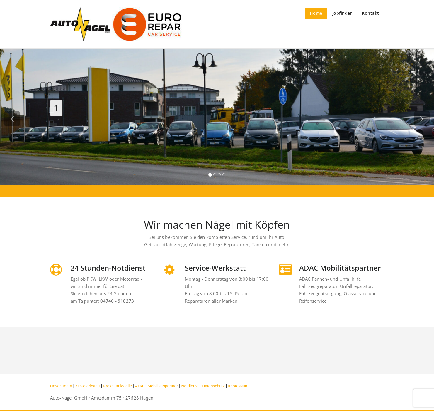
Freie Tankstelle (118, 386)
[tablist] (217, 176)
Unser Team (61, 386)
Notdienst (190, 386)
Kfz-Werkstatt (88, 386)
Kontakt (370, 13)
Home (316, 13)
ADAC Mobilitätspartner (157, 386)
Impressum (238, 386)
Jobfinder (342, 13)
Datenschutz (214, 386)
